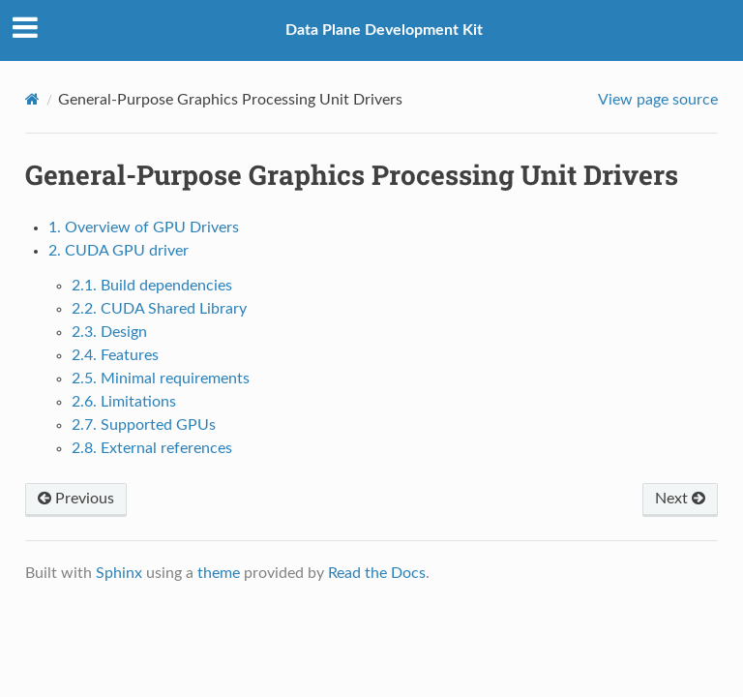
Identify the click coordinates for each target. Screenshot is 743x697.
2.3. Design (109, 332)
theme (218, 573)
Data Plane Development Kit (384, 30)
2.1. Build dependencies (152, 285)
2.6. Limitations (124, 401)
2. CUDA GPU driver (118, 250)
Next (680, 498)
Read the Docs (377, 573)
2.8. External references (152, 448)
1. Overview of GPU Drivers (143, 227)
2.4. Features (115, 355)
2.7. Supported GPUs (144, 425)
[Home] (32, 99)
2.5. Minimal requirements (161, 378)
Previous (76, 498)
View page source (658, 99)
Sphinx (119, 573)
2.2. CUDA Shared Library (159, 309)
